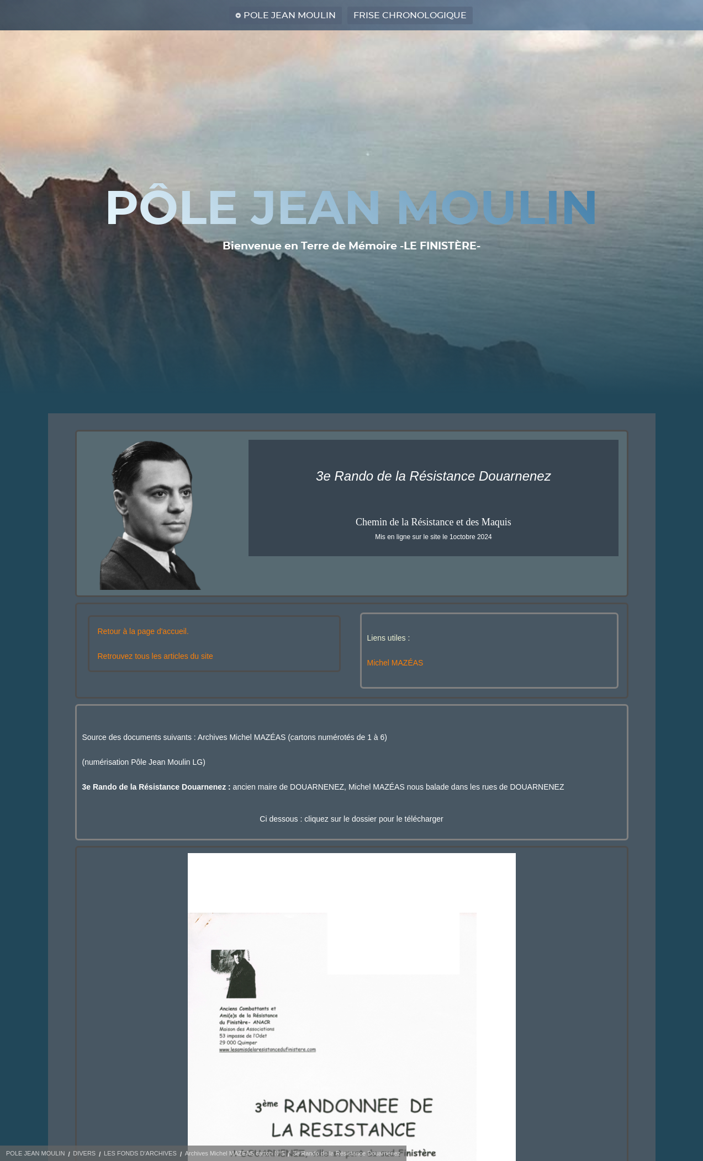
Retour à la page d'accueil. (143, 631)
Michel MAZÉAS (395, 662)
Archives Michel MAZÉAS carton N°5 (234, 1153)
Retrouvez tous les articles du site (155, 656)
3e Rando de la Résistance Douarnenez (346, 1153)
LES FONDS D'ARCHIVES (140, 1153)
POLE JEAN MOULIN (290, 15)
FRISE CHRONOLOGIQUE (410, 15)
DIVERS (84, 1153)
